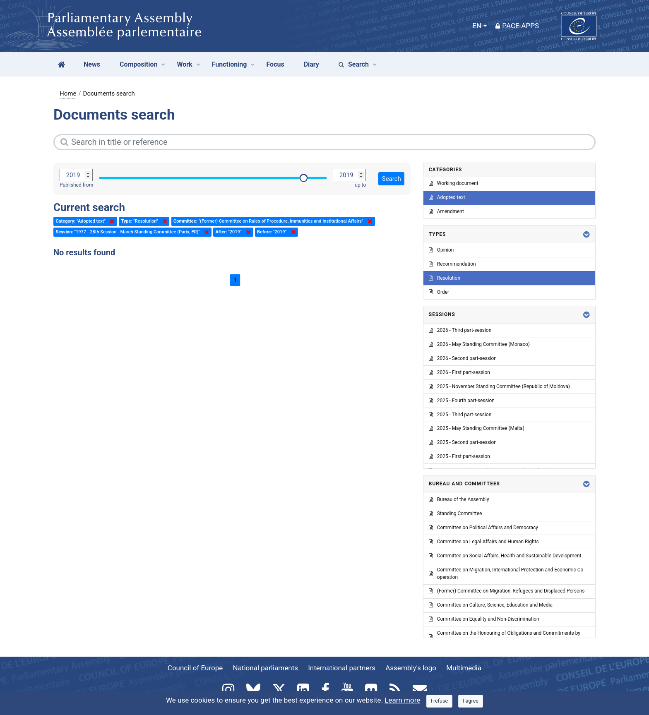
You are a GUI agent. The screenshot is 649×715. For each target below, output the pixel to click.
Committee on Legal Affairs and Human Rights (484, 542)
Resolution (444, 278)
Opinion (441, 250)
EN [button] (476, 26)
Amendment (446, 211)
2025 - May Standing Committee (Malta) (476, 428)
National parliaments (265, 668)
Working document (453, 183)
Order (439, 292)
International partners (341, 668)
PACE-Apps (517, 26)
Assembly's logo (410, 668)
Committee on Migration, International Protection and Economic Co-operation (507, 573)
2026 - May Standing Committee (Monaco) (479, 344)
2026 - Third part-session (460, 330)
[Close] (439, 701)
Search (354, 64)
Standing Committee (455, 513)
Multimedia (463, 668)
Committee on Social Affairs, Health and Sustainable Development (505, 556)
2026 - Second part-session (463, 358)
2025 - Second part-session (463, 442)
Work (184, 64)
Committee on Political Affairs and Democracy (483, 527)
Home (68, 93)
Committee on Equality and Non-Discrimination (484, 619)
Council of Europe (195, 668)
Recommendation (452, 264)
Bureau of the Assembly (459, 499)
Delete (110, 221)
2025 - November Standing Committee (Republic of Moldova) (499, 386)
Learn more (402, 700)
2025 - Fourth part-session (462, 400)
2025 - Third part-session (460, 414)
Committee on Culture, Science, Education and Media (491, 605)
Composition (139, 64)
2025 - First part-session (459, 456)
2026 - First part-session (459, 372)
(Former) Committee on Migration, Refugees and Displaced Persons (507, 591)
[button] (586, 234)
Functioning (229, 64)
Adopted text (447, 197)
